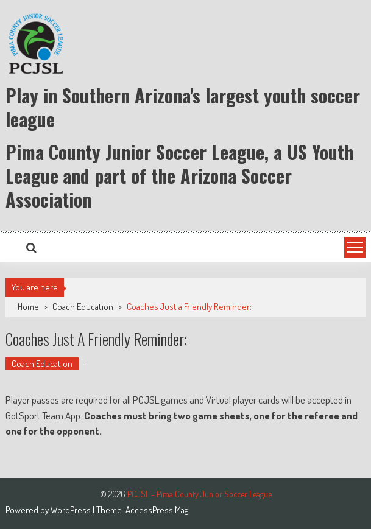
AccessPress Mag (156, 510)
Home (28, 306)
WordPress (72, 510)
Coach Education (82, 306)
